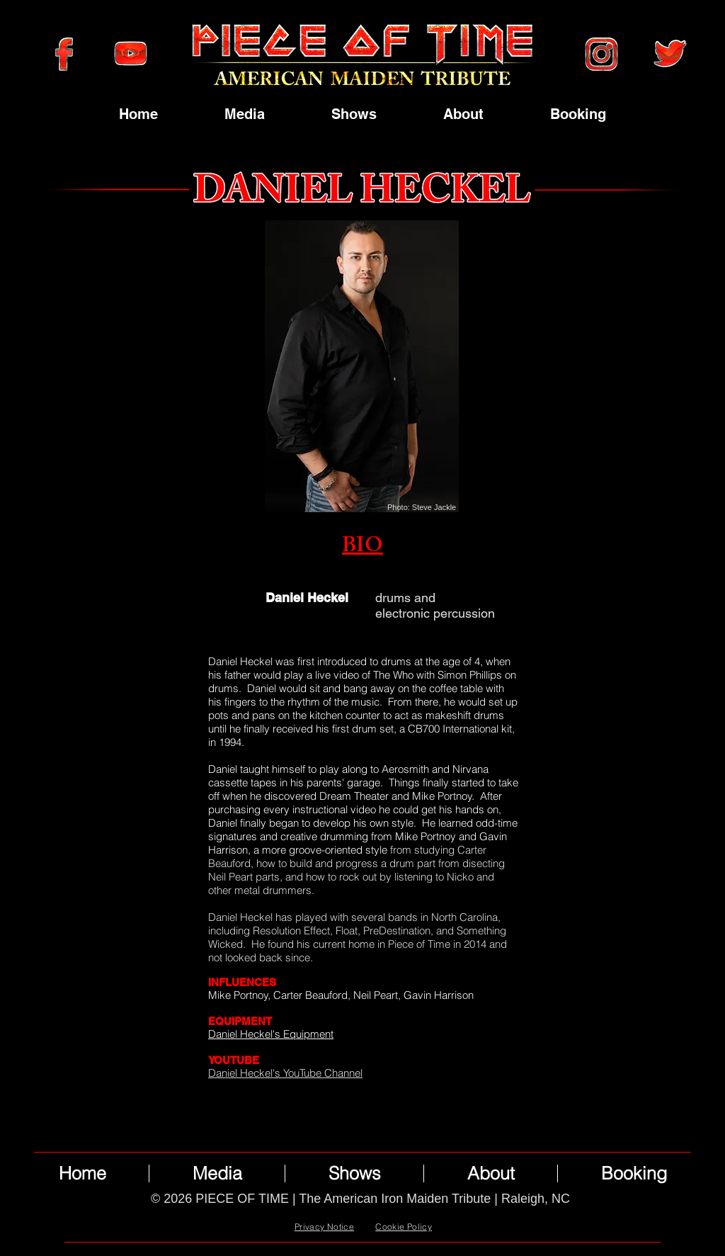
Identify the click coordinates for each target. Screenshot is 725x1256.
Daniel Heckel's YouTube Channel (285, 1073)
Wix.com (381, 1215)
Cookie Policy (403, 1226)
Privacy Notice (324, 1226)
